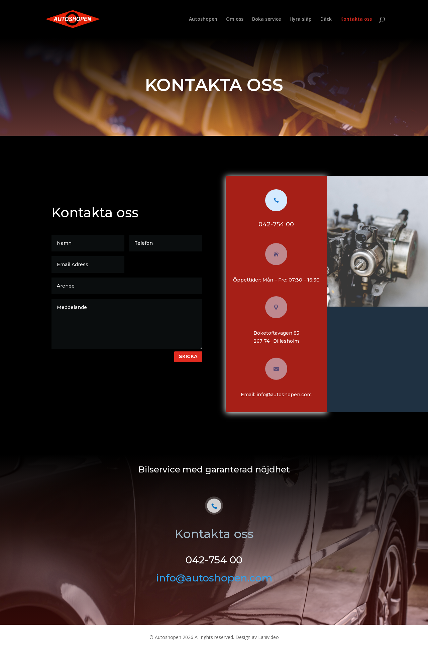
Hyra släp (301, 19)
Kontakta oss (356, 19)
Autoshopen (203, 19)
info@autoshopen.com (288, 395)
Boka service (266, 19)
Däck (326, 19)
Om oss (234, 19)
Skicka (192, 356)
